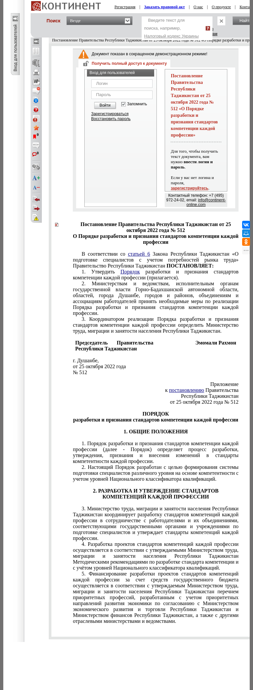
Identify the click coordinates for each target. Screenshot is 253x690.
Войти (105, 105)
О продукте (221, 7)
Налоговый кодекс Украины (171, 36)
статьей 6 (139, 254)
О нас (198, 7)
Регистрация (125, 7)
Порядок (130, 271)
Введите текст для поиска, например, (171, 28)
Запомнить (137, 104)
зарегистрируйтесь (189, 188)
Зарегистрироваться (109, 114)
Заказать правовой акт (164, 7)
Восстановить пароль (111, 118)
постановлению (186, 390)
